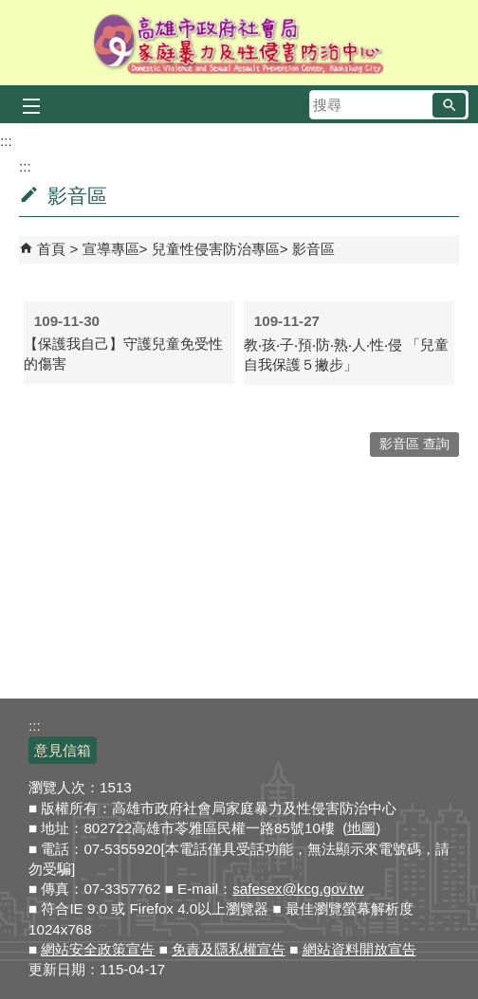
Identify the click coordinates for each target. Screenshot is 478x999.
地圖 (361, 828)
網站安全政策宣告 (98, 949)
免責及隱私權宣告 (228, 949)
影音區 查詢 (414, 444)
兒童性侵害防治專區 (216, 249)
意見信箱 (62, 750)
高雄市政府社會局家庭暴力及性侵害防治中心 (239, 42)
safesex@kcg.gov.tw (297, 889)
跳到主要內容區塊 (9, 9)
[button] (449, 105)
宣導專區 (111, 249)
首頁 (51, 249)
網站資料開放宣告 (359, 949)
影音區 (313, 249)
